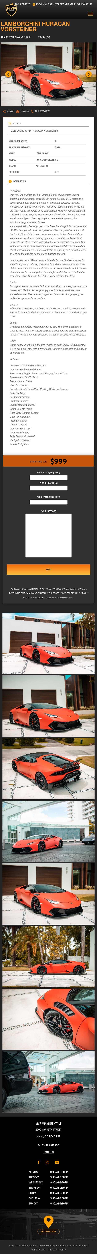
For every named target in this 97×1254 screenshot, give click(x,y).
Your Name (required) (48, 475)
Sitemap (83, 1245)
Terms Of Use (38, 1249)
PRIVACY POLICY (56, 1249)
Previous (8, 74)
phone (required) (48, 485)
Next (89, 74)
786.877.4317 (52, 1145)
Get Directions (48, 1231)
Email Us (49, 1152)
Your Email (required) (48, 499)
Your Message (48, 534)
